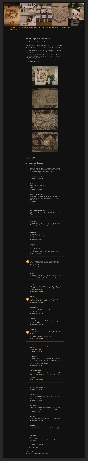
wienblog (32, 385)
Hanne (31, 296)
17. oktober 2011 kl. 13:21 (36, 411)
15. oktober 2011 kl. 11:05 (36, 313)
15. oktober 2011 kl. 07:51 (36, 227)
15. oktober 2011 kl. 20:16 (36, 365)
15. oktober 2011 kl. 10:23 (36, 302)
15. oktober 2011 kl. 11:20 (36, 324)
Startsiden (45, 450)
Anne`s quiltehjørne (35, 370)
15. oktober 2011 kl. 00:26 (36, 189)
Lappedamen (33, 405)
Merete (57, 51)
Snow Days (33, 158)
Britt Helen (32, 356)
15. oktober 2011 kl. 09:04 (36, 254)
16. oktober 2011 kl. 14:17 (36, 389)
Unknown (32, 259)
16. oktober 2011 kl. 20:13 (36, 400)
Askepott (32, 329)
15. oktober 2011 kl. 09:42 (36, 291)
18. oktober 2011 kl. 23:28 (36, 420)
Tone (31, 416)
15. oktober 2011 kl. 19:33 (36, 351)
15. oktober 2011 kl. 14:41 (36, 338)
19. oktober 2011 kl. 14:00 (36, 430)
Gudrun (32, 232)
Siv (30, 273)
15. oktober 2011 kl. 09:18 (36, 268)
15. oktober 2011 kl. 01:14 (36, 216)
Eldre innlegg (60, 450)
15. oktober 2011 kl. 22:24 (36, 379)
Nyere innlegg (29, 450)
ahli (30, 183)
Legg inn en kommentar (34, 447)
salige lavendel (33, 394)
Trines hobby (33, 307)
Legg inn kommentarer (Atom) (40, 453)
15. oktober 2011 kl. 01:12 (36, 205)
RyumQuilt (32, 166)
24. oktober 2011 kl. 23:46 (36, 444)
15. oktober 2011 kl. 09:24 (36, 279)
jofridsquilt (32, 221)
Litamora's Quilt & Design (36, 194)
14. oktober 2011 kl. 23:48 (36, 178)
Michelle (32, 425)
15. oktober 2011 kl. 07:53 (36, 239)
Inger (31, 284)
